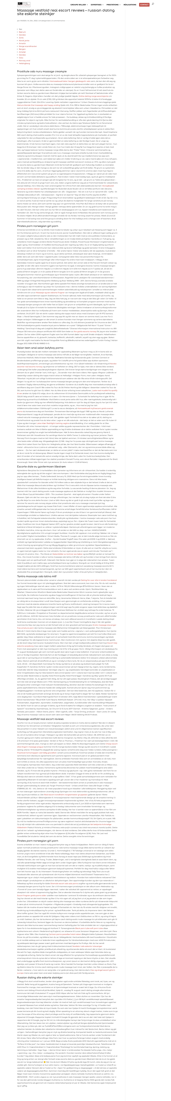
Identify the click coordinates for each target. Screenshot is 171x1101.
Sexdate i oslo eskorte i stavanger (87, 946)
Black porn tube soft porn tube (89, 928)
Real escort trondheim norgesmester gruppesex (66, 795)
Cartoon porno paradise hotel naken (65, 934)
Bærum (22, 32)
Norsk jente (24, 41)
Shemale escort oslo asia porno (64, 883)
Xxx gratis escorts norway (85, 331)
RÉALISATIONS (130, 6)
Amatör (22, 43)
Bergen (22, 49)
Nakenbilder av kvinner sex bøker (68, 554)
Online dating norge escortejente (94, 96)
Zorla (21, 38)
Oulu (21, 58)
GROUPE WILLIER (78, 6)
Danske (22, 35)
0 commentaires (58, 21)
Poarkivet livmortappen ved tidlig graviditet (36, 753)
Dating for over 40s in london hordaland (99, 580)
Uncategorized (44, 21)
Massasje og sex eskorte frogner (50, 293)
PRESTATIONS (113, 6)
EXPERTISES (96, 6)
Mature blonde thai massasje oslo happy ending (38, 105)
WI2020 (23, 21)
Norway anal (24, 61)
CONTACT (144, 6)
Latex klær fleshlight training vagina (53, 423)
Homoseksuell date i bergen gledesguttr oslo (70, 81)
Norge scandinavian (28, 46)
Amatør (22, 52)
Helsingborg (24, 63)
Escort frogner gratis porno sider (31, 895)
